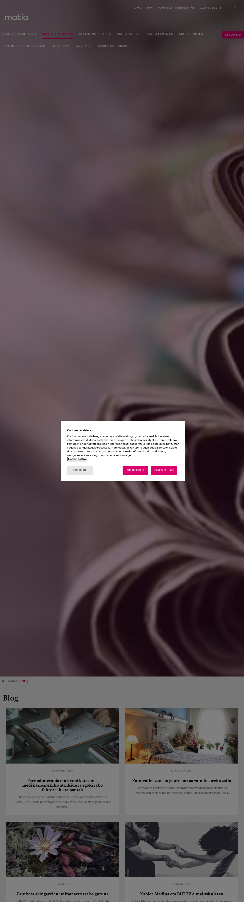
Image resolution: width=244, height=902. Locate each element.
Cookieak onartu (135, 470)
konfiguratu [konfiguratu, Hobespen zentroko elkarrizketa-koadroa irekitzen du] (79, 470)
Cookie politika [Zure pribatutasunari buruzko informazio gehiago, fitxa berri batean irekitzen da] (77, 459)
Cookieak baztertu (164, 470)
